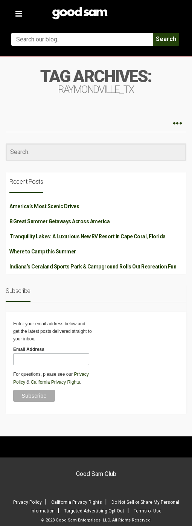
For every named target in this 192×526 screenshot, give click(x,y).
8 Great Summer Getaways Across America (59, 221)
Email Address (28, 349)
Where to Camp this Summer (42, 252)
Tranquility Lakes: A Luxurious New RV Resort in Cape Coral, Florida (87, 236)
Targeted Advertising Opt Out (94, 511)
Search (166, 39)
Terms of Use (148, 511)
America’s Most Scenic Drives (44, 206)
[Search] (96, 152)
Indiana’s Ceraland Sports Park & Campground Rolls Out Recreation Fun (92, 267)
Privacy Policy (27, 502)
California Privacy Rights (55, 382)
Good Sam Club (96, 473)
